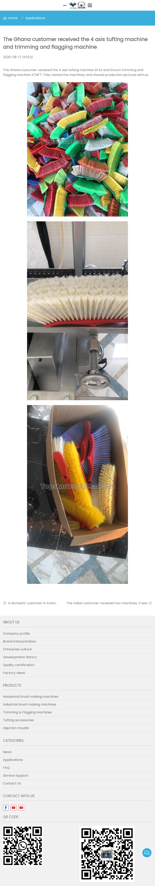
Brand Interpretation (19, 641)
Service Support (15, 775)
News (7, 752)
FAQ (6, 767)
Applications (35, 18)
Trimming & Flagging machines (27, 712)
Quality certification (18, 665)
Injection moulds (16, 728)
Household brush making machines (30, 696)
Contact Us (12, 783)
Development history (20, 657)
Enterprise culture (17, 649)
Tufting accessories (18, 720)
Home (13, 18)
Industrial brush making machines (29, 704)
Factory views (14, 672)
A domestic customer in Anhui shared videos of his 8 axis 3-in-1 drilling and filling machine (33, 603)
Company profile (16, 633)
